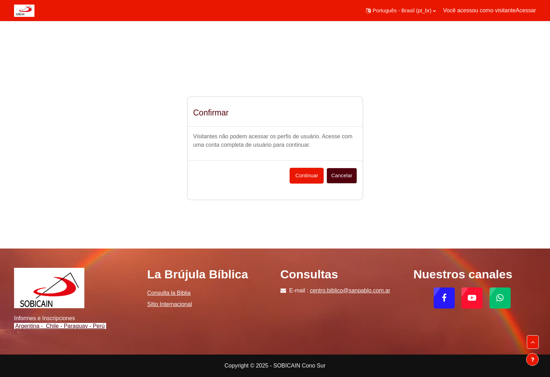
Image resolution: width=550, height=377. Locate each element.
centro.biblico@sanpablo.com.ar (350, 290)
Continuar (306, 175)
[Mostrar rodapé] (532, 359)
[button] (400, 10)
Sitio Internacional (169, 304)
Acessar (526, 10)
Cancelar (341, 175)
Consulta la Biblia (169, 293)
